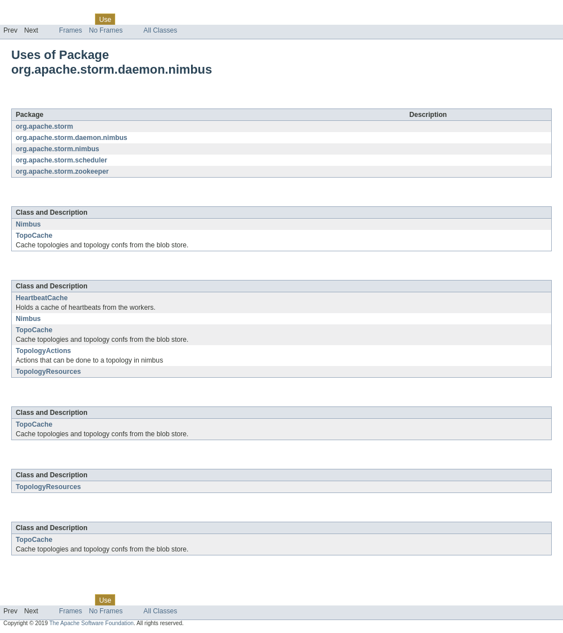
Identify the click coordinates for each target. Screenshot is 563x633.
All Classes (160, 30)
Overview (17, 19)
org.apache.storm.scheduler (61, 160)
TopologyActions (43, 351)
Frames (70, 30)
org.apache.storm (44, 126)
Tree (128, 19)
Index (192, 19)
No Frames (105, 30)
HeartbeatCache (42, 298)
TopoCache (34, 235)
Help (214, 19)
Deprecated (160, 19)
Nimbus (28, 224)
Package (52, 19)
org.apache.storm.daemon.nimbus (133, 102)
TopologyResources (48, 372)
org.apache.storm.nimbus (57, 149)
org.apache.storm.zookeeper (62, 171)
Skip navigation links (31, 9)
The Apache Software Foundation (91, 623)
